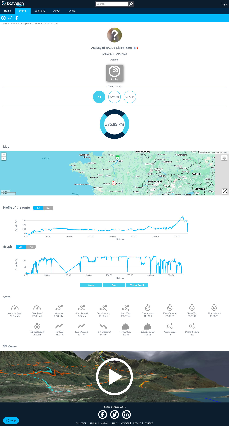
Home (7, 10)
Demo (71, 10)
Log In (224, 4)
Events (22, 10)
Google (225, 152)
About (56, 10)
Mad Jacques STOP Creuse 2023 (31, 23)
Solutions (40, 10)
